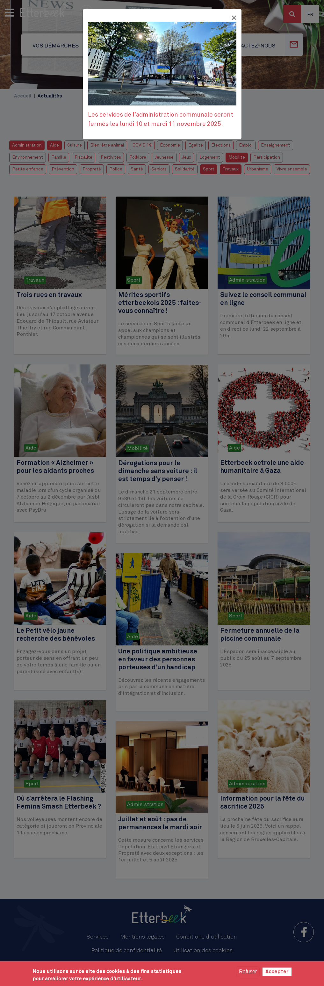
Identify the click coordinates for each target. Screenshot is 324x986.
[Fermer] (233, 18)
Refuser (248, 971)
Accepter (277, 971)
